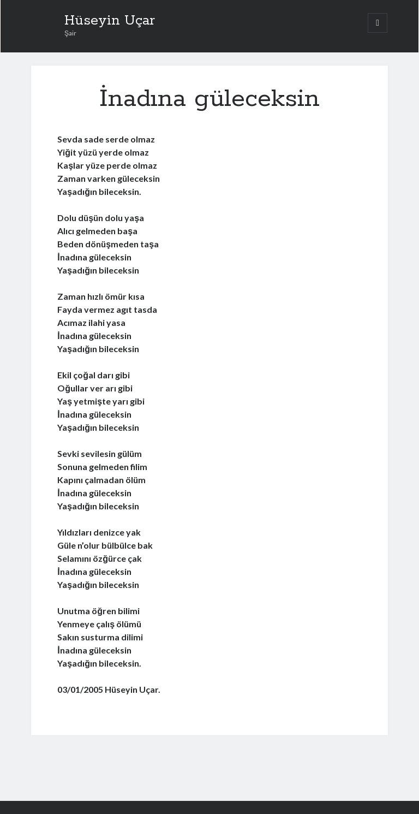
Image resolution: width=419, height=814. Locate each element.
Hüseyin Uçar (109, 20)
